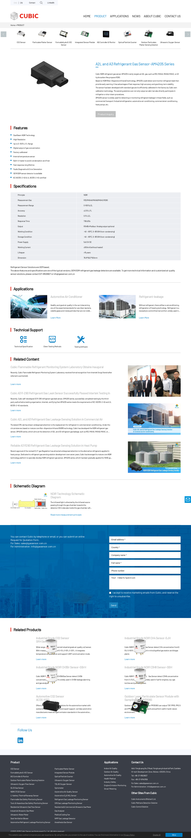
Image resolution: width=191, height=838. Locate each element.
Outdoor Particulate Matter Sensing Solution (27, 780)
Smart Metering (110, 788)
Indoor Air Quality (110, 768)
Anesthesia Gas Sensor (63, 822)
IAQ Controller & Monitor (19, 776)
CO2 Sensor (14, 769)
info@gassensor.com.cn (43, 546)
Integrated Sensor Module (64, 772)
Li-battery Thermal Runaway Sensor (24, 795)
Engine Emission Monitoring (115, 785)
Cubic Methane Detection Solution (144, 803)
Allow (174, 835)
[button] (3, 34)
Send (113, 605)
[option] (21, 38)
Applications (119, 16)
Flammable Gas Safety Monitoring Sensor (26, 799)
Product (100, 16)
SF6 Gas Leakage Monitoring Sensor (68, 803)
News (136, 16)
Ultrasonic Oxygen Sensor (64, 780)
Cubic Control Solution (139, 806)
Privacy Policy (129, 835)
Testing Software (81, 342)
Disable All (157, 835)
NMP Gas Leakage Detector (65, 818)
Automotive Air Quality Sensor (66, 791)
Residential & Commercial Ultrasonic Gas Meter (73, 807)
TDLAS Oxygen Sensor (63, 784)
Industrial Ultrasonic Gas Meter (22, 811)
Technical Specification (23, 342)
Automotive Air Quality (112, 775)
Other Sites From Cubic (144, 793)
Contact (32, 2)
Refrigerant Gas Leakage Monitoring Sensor (71, 799)
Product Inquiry (106, 114)
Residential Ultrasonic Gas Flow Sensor (25, 807)
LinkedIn (50, 2)
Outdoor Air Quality (111, 772)
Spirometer (59, 788)
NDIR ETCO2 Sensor (17, 791)
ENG (15, 3)
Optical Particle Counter (64, 776)
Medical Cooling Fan (62, 814)
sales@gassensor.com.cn (34, 543)
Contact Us (173, 16)
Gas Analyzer (59, 811)
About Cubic (152, 16)
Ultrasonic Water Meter (19, 814)
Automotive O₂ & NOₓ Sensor (65, 795)
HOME (87, 16)
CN (21, 3)
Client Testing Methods (52, 342)
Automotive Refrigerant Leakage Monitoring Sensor (30, 822)
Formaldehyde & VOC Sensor (21, 772)
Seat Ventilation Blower (19, 818)
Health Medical (110, 778)
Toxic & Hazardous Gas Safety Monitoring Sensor (29, 803)
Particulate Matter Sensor (64, 769)
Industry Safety (110, 782)
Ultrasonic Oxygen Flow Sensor (22, 784)
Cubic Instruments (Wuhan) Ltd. (143, 799)
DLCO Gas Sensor (17, 788)
